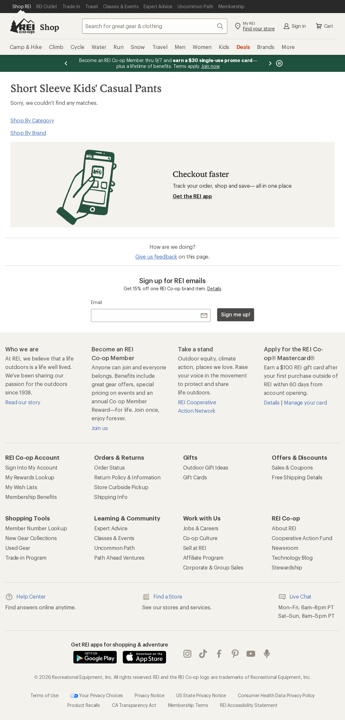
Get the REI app (192, 196)
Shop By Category (32, 120)
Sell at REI (194, 548)
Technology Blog (292, 557)
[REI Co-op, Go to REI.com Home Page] (22, 26)
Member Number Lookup (36, 528)
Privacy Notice (149, 695)
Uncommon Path (114, 548)
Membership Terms (188, 705)
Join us (100, 428)
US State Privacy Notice (201, 695)
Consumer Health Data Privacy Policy (276, 695)
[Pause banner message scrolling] (278, 63)
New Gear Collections (31, 538)
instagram (187, 653)
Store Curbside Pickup (121, 487)
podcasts (267, 653)
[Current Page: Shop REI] (22, 6)
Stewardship (287, 567)
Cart (324, 26)
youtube (251, 653)
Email (96, 302)
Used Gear (17, 548)
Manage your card (305, 402)
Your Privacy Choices (96, 696)
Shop (49, 27)
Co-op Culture (200, 538)
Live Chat (295, 597)
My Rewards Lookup (29, 477)
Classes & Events (114, 538)
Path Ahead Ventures (119, 557)
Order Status (109, 467)
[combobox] (154, 26)
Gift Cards (195, 477)
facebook (219, 653)
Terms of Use (44, 695)
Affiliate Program (203, 557)
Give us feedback (156, 256)
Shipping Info (111, 497)
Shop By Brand (28, 133)
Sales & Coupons (292, 467)
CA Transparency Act (134, 705)
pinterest (235, 653)
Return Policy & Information (127, 477)
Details (214, 288)
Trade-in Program (25, 557)
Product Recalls (83, 705)
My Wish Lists (21, 487)
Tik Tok (203, 653)
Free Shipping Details (297, 477)
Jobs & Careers (201, 528)
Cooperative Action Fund (302, 538)
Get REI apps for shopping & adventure (119, 644)
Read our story (22, 402)
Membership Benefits (31, 497)
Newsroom (285, 548)
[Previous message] (66, 63)
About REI (284, 528)
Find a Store (162, 597)
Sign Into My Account (31, 467)
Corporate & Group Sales (213, 567)
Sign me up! (235, 314)
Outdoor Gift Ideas (205, 467)
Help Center (25, 597)
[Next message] (270, 63)
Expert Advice (111, 528)
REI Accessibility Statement (249, 705)
